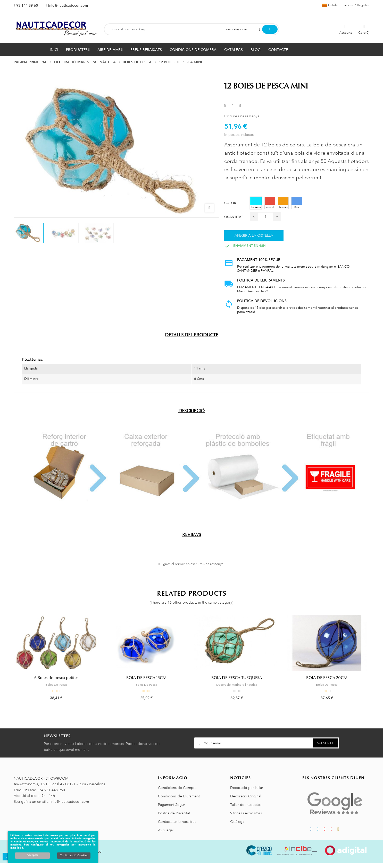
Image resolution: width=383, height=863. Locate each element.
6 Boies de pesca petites (56, 677)
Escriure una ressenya (241, 116)
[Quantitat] (265, 216)
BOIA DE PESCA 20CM (326, 677)
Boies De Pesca (56, 684)
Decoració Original (245, 796)
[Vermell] (269, 203)
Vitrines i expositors (246, 813)
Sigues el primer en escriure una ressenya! (191, 564)
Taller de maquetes (245, 804)
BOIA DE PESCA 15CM (146, 677)
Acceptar (32, 855)
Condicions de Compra (177, 787)
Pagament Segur (171, 804)
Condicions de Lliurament (179, 796)
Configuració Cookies (74, 855)
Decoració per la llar (246, 787)
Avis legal (165, 830)
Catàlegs (237, 821)
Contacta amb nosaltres (177, 821)
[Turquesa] (256, 203)
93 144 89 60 (27, 5)
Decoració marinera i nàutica (236, 684)
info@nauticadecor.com (68, 5)
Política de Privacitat (174, 813)
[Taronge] (283, 203)
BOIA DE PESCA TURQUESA (236, 677)
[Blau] (296, 203)
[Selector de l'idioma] (330, 5)
